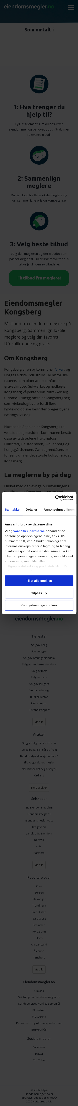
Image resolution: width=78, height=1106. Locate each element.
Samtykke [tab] (12, 509)
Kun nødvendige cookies (39, 605)
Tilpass (39, 593)
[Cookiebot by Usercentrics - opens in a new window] (55, 498)
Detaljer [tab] (31, 509)
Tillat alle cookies (39, 580)
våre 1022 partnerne (29, 531)
